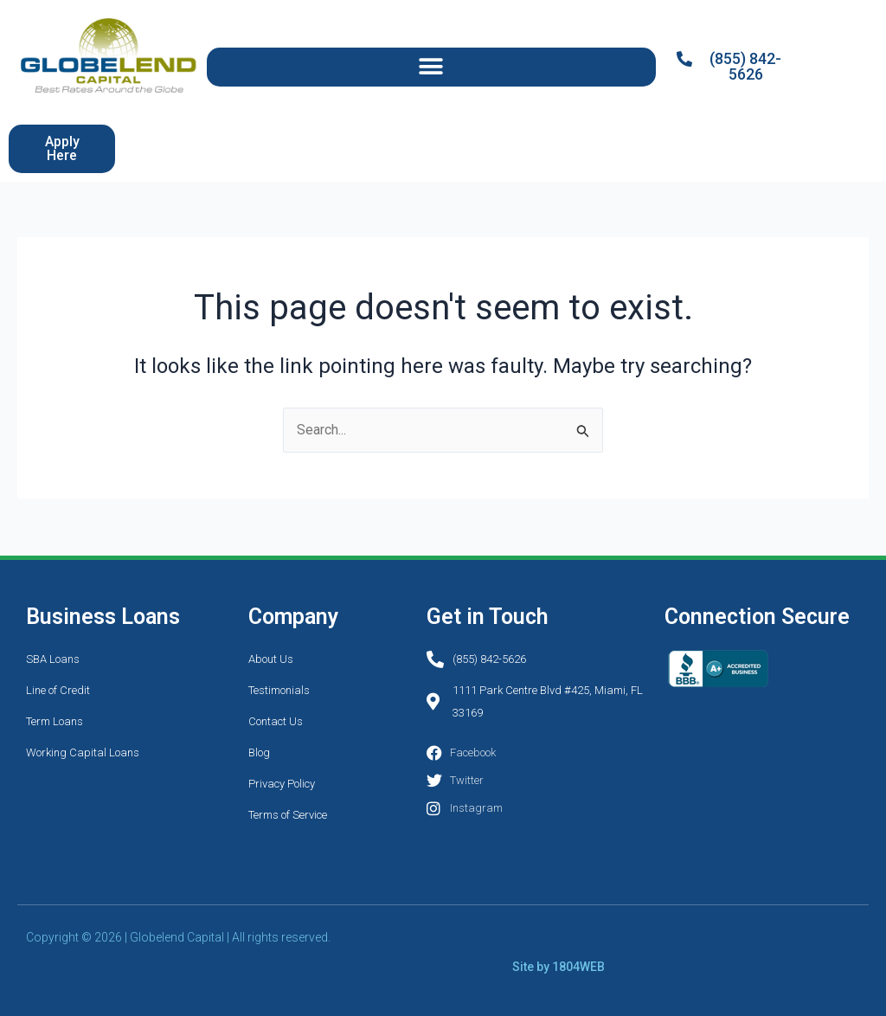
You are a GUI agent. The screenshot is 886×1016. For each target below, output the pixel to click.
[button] (431, 67)
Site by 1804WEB (558, 967)
